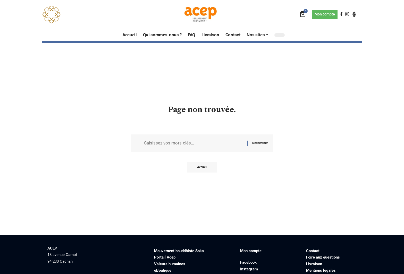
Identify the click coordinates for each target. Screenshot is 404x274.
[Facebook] (341, 14)
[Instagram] (347, 14)
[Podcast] (354, 14)
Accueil (202, 167)
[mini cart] (303, 14)
